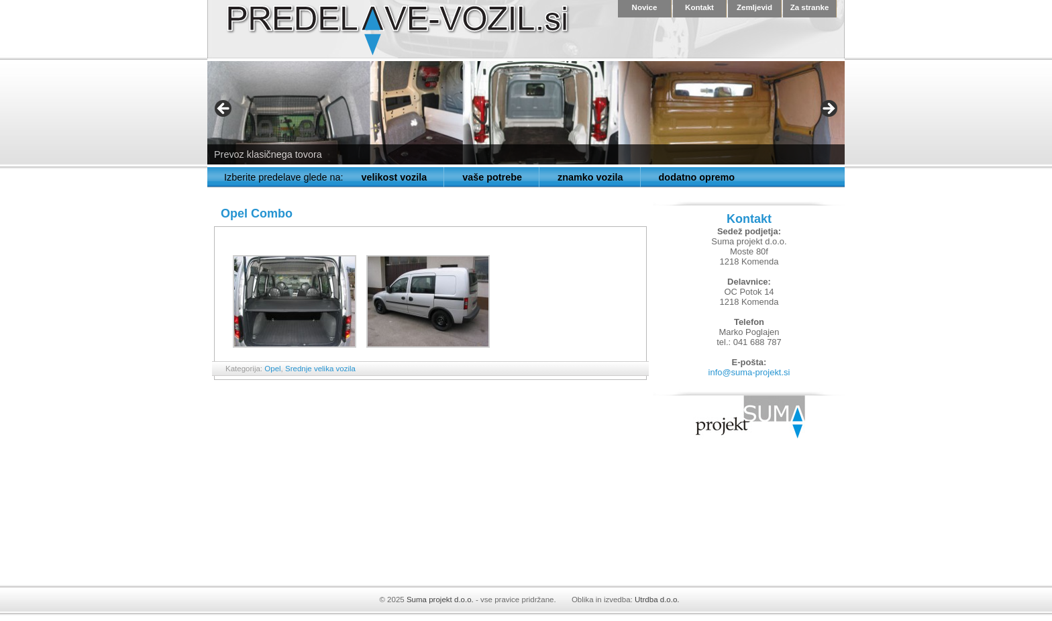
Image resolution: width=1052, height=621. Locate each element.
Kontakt (699, 7)
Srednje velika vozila (320, 369)
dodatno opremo (697, 177)
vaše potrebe (492, 177)
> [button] (828, 109)
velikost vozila (394, 177)
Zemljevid (754, 7)
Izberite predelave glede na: (284, 177)
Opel (272, 369)
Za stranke (809, 7)
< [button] (224, 109)
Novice (645, 7)
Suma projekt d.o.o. (440, 599)
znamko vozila (590, 177)
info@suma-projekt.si (749, 372)
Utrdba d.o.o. (657, 599)
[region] (526, 112)
